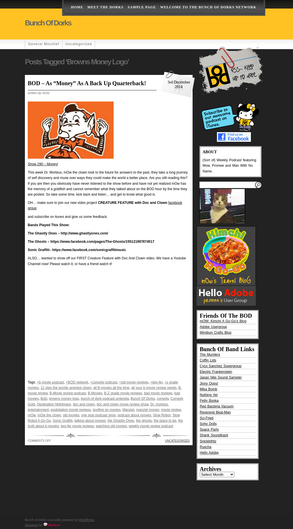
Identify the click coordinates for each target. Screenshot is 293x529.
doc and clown (84, 404)
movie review (171, 410)
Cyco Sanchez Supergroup (220, 366)
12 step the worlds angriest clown (66, 388)
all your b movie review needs (154, 388)
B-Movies (95, 393)
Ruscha (205, 447)
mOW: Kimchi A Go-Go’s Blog (223, 321)
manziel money (147, 410)
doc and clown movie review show (123, 404)
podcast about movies (134, 415)
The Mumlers (210, 355)
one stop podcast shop (98, 415)
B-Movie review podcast (68, 393)
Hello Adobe (209, 453)
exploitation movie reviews (71, 410)
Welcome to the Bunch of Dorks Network (208, 7)
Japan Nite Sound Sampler (221, 377)
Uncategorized (78, 44)
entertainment (38, 410)
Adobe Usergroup (213, 327)
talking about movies (90, 421)
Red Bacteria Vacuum (216, 406)
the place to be (165, 421)
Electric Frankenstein (216, 372)
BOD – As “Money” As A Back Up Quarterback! (87, 83)
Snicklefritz (208, 441)
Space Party (209, 429)
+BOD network (77, 382)
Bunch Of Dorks (143, 399)
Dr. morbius (159, 404)
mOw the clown (49, 415)
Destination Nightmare (54, 404)
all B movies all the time (111, 388)
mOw (31, 415)
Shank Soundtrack (214, 435)
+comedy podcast (103, 382)
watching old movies (111, 426)
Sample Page (142, 7)
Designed (31, 525)
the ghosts (144, 421)
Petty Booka (209, 401)
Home (77, 7)
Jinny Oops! (209, 383)
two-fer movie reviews (77, 426)
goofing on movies (106, 410)
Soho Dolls (208, 424)
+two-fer (156, 382)
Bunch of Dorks (48, 23)
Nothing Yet (209, 395)
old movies (71, 415)
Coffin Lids (208, 360)
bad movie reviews (158, 393)
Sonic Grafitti (62, 421)
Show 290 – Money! (43, 164)
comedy (163, 399)
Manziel (128, 410)
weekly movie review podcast (151, 426)
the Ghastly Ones (121, 421)
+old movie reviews (133, 382)
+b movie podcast (50, 382)
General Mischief (43, 44)
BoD (44, 399)
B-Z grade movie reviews (123, 393)
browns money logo (64, 399)
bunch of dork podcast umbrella (104, 399)
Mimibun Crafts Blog (215, 333)
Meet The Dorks (106, 7)
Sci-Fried (206, 418)
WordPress (86, 520)
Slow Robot (162, 415)
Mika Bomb (208, 389)
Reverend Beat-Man (215, 412)
